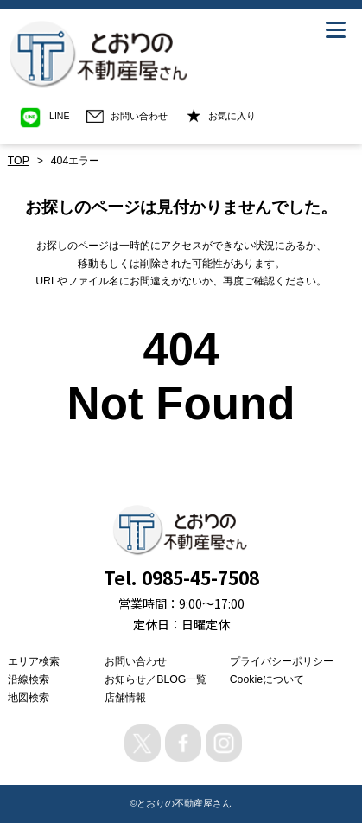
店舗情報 (125, 698)
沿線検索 (28, 679)
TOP (18, 161)
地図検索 (28, 698)
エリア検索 (34, 661)
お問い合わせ (136, 661)
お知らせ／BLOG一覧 (155, 679)
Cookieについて (267, 679)
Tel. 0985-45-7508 (181, 577)
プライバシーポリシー (281, 661)
